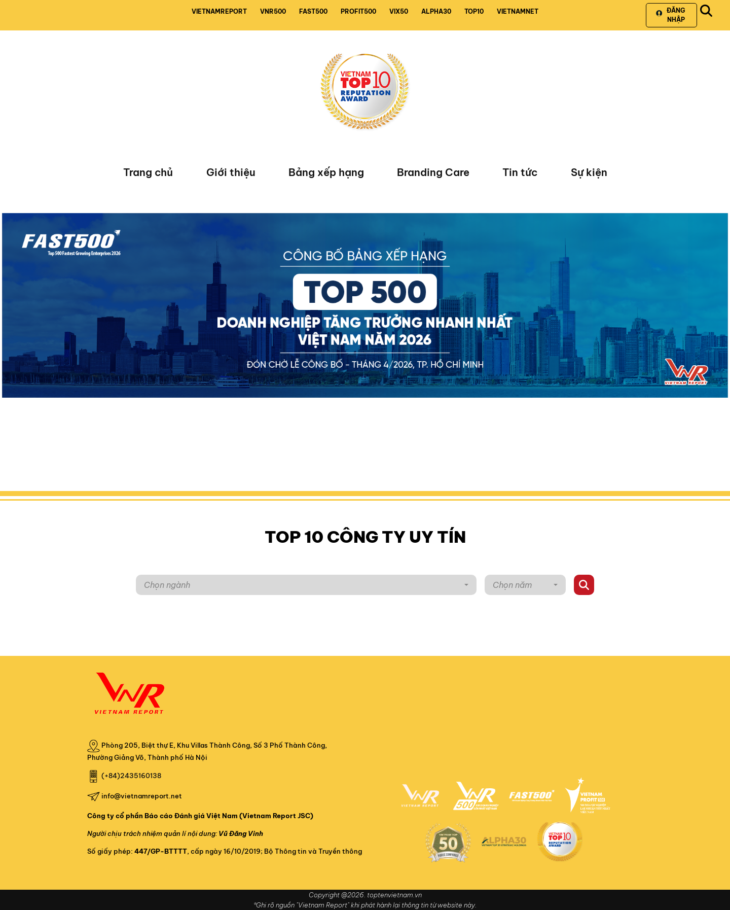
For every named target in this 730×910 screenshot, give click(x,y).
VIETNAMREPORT (219, 11)
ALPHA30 (436, 11)
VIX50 (398, 11)
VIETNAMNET (517, 11)
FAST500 (313, 11)
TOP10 (474, 11)
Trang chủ (148, 172)
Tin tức (519, 172)
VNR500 (273, 11)
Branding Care (433, 172)
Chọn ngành (167, 585)
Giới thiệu (231, 172)
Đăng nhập (670, 15)
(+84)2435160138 (131, 776)
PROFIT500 (358, 11)
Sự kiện (589, 172)
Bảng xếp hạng (326, 172)
